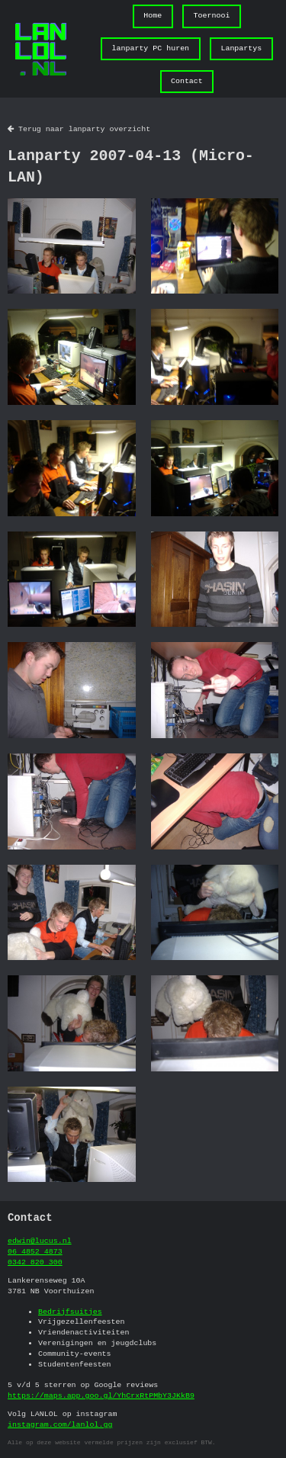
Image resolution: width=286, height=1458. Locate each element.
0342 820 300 (35, 1262)
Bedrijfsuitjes (70, 1311)
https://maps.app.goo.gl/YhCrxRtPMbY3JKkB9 (101, 1395)
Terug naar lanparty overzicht (79, 129)
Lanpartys (241, 48)
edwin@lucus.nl (40, 1240)
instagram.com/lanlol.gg (60, 1424)
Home (152, 15)
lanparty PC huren (151, 48)
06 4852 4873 (35, 1251)
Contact (187, 80)
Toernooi (212, 15)
